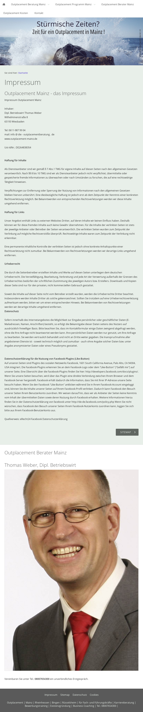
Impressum (51, 694)
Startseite (23, 72)
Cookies (94, 694)
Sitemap (65, 694)
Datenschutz (80, 694)
